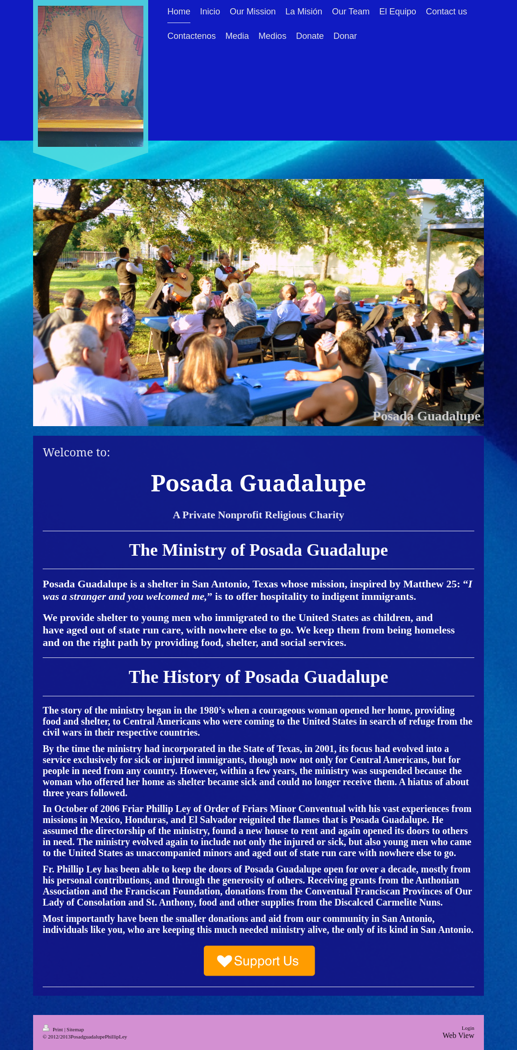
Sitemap (75, 1029)
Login (468, 1028)
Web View (458, 1035)
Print (53, 1029)
